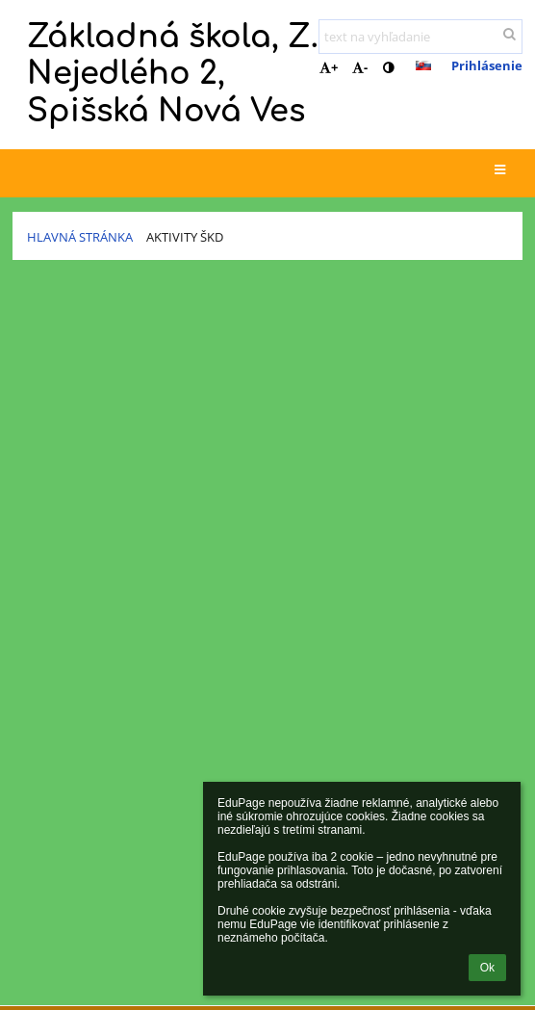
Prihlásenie (486, 65)
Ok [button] (487, 967)
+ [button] (328, 67)
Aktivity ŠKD (184, 237)
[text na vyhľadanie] (420, 36)
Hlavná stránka (80, 237)
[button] (423, 65)
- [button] (360, 67)
